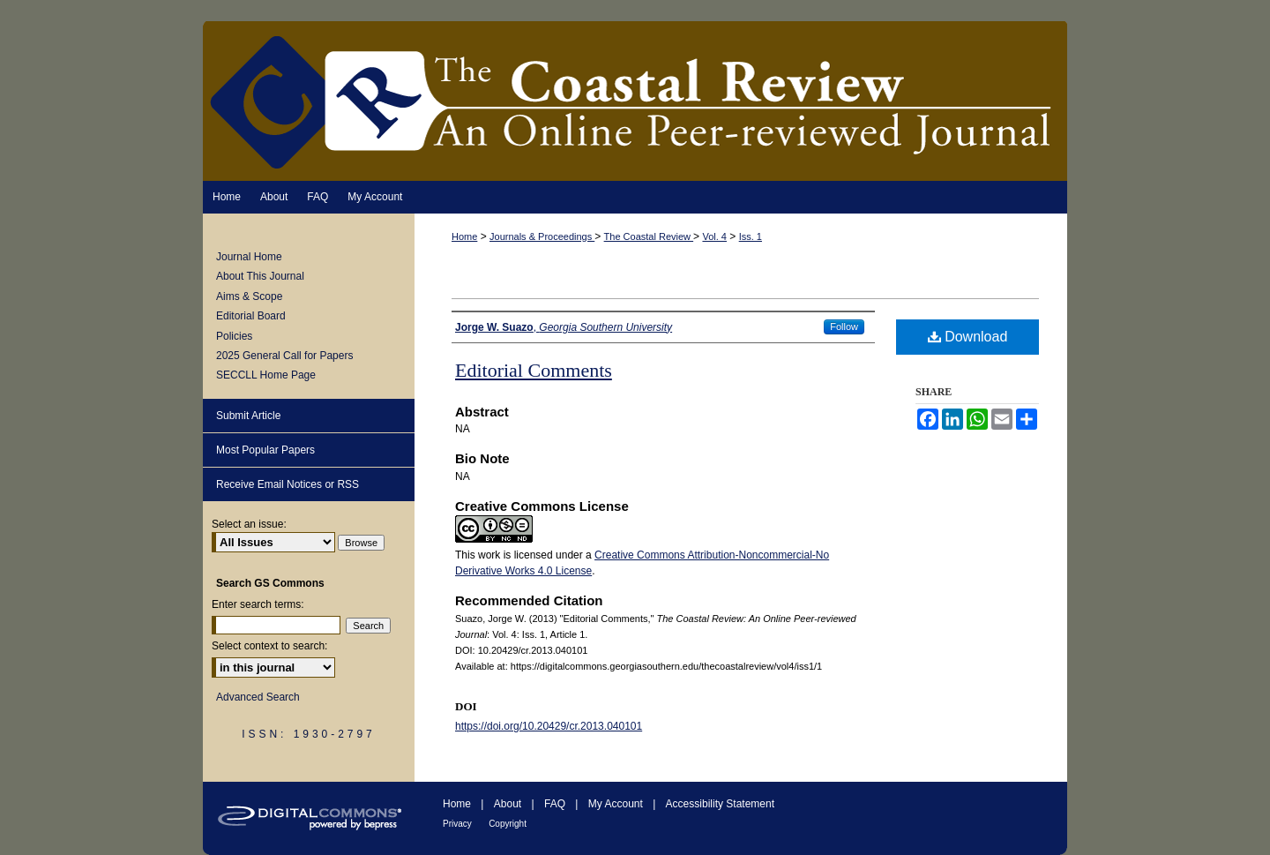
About (507, 804)
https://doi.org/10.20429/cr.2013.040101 (548, 726)
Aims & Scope (249, 296)
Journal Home (249, 257)
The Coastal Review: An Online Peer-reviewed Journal (635, 101)
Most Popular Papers (265, 450)
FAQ (554, 804)
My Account (615, 804)
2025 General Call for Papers (284, 355)
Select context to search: (269, 646)
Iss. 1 (750, 236)
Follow (844, 326)
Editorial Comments (533, 370)
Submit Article (248, 415)
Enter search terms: (258, 604)
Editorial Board (251, 316)
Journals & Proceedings (541, 236)
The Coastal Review (649, 236)
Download (968, 336)
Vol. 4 (714, 236)
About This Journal (260, 276)
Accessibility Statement (720, 804)
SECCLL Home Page (266, 375)
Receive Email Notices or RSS (287, 484)
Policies (234, 336)
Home (464, 236)
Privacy (457, 824)
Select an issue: (249, 524)
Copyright (508, 824)
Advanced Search (258, 697)
